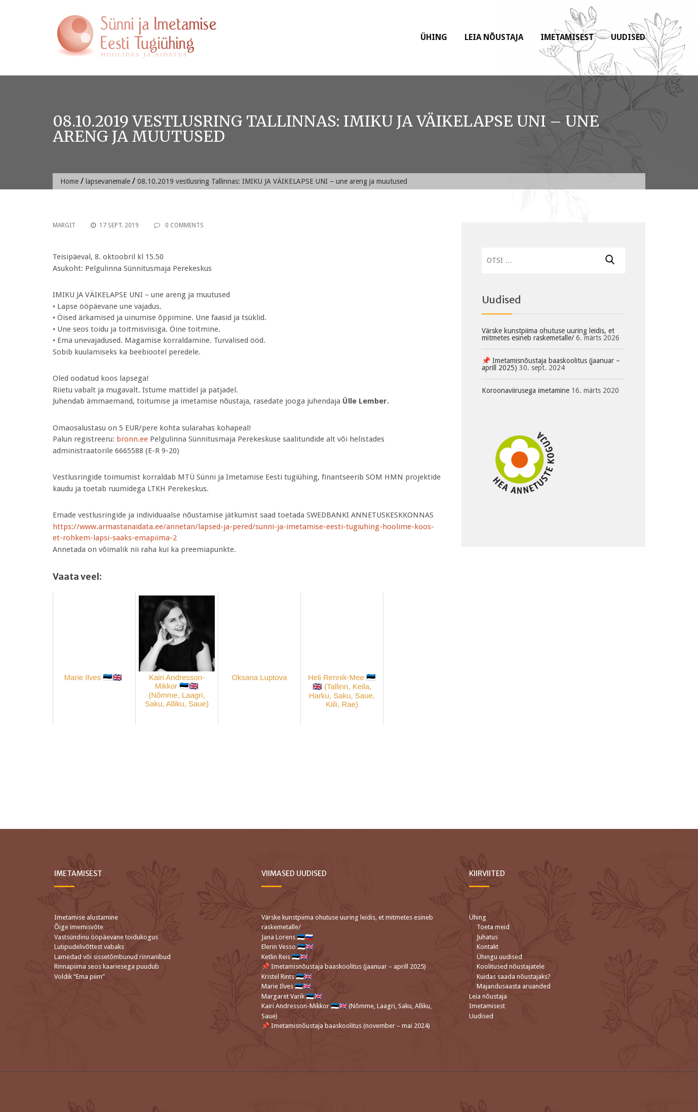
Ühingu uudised (499, 957)
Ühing (433, 37)
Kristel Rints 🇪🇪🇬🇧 (286, 976)
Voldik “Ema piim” (79, 976)
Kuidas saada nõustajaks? (514, 976)
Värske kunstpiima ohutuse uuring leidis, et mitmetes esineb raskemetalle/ (548, 334)
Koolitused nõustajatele (511, 966)
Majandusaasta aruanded (514, 986)
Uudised (628, 37)
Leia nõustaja (493, 37)
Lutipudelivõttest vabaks (89, 946)
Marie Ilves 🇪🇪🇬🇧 (287, 986)
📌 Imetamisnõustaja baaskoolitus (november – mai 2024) (345, 1025)
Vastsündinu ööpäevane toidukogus (106, 937)
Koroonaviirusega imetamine (525, 390)
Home (69, 181)
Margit (64, 225)
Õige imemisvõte (78, 927)
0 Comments (179, 225)
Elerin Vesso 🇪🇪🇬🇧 (287, 946)
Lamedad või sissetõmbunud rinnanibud (112, 957)
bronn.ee (132, 439)
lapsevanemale (108, 181)
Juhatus (487, 937)
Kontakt (487, 946)
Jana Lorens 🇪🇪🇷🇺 (287, 937)
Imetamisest (567, 37)
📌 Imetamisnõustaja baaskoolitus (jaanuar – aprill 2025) (551, 364)
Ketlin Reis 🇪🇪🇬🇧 (284, 957)
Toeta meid (493, 927)
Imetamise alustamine (86, 917)
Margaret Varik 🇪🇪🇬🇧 (292, 996)
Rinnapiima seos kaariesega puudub (106, 966)
